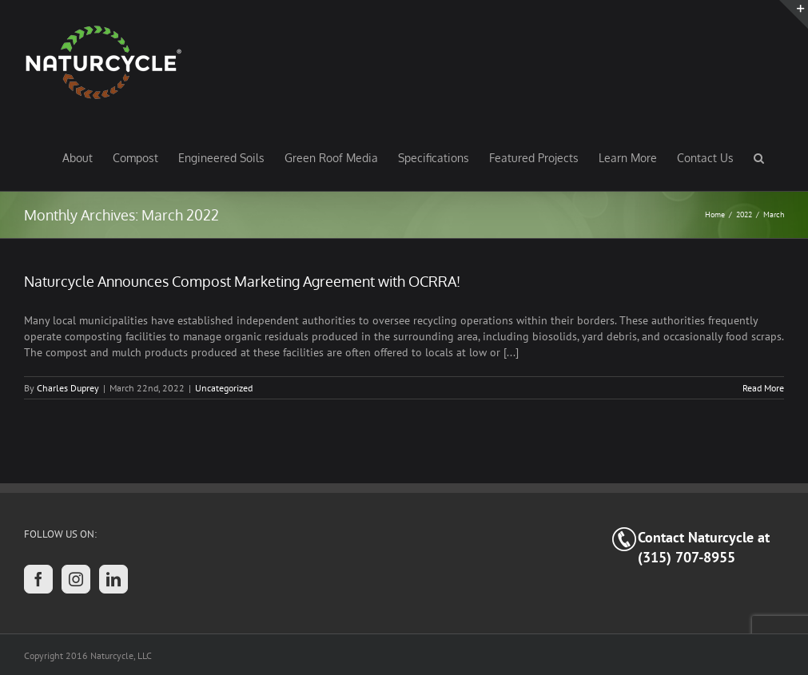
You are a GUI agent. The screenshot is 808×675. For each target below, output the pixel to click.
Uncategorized (224, 388)
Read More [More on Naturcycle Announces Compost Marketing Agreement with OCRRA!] (763, 388)
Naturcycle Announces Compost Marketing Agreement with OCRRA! (242, 281)
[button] (759, 158)
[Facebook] (38, 579)
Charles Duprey (68, 388)
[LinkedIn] (113, 579)
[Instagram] (76, 579)
